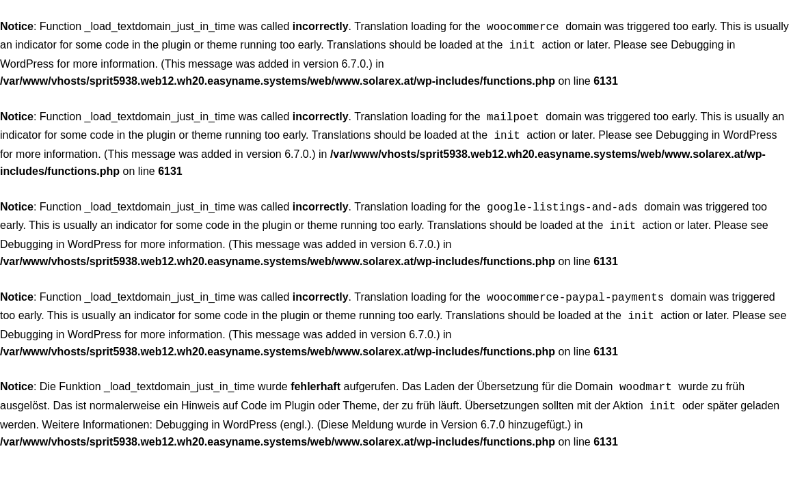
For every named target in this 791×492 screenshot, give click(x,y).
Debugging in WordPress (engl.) (232, 411)
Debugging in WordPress (716, 131)
